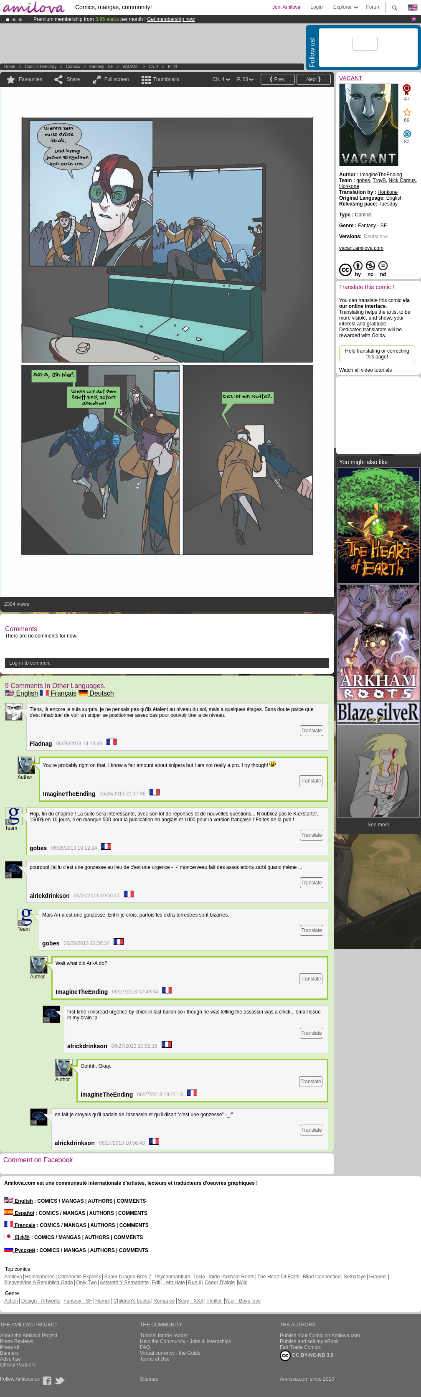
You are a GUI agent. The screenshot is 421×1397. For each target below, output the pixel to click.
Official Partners (18, 1365)
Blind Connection (322, 1277)
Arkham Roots (238, 1277)
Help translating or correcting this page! (377, 354)
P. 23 (172, 66)
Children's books (131, 1301)
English (21, 693)
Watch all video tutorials (365, 370)
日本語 (17, 1237)
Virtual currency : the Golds (170, 1353)
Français (58, 693)
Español (19, 1213)
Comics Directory (40, 66)
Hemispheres (40, 1277)
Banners (9, 1353)
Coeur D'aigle (220, 1282)
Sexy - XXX (190, 1301)
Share (73, 79)
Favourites (30, 79)
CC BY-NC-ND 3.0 (307, 1355)
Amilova (13, 1277)
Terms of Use (155, 1359)
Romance (164, 1301)
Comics (73, 66)
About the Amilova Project (28, 1336)
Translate (311, 731)
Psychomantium (172, 1277)
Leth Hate (174, 1282)
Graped (377, 1277)
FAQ (145, 1347)
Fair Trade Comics (300, 1347)
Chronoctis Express (79, 1277)
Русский (19, 1250)
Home (9, 66)
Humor (102, 1301)
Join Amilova (286, 7)
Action (11, 1301)
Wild (242, 1282)
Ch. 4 (154, 66)
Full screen (116, 79)
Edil (156, 1282)
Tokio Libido (206, 1277)
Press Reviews (16, 1341)
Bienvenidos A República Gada (38, 1282)
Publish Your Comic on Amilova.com (320, 1336)
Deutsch (96, 693)
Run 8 (194, 1282)
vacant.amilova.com (361, 248)
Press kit (9, 1347)
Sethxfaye (355, 1277)
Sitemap (149, 1379)
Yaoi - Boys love (243, 1301)
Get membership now (171, 19)
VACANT (130, 66)
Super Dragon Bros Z (127, 1277)
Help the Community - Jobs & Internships (185, 1341)
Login (316, 7)
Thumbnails (166, 79)
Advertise (10, 1359)
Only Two (86, 1282)
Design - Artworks (41, 1301)
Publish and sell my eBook (309, 1341)
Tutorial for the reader (164, 1336)
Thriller (214, 1301)
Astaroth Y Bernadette (124, 1282)
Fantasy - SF (101, 66)
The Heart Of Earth (278, 1277)
